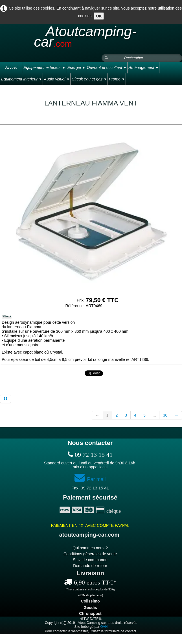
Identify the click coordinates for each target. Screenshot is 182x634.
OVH (104, 627)
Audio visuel (57, 79)
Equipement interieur (21, 79)
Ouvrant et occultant (107, 67)
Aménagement (144, 67)
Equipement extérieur (44, 67)
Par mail (90, 479)
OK (99, 16)
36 (165, 415)
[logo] (91, 39)
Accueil (11, 67)
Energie (76, 67)
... (154, 415)
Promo (117, 79)
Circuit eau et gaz (89, 79)
